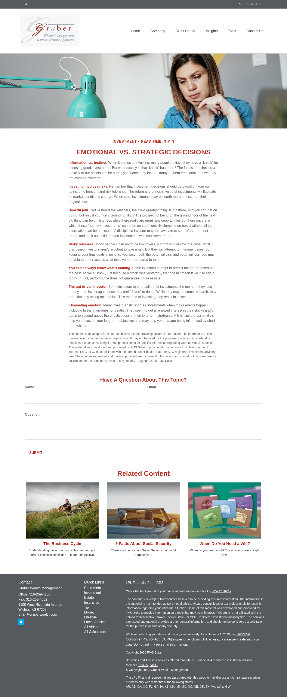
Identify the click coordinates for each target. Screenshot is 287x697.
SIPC (154, 665)
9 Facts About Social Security (143, 543)
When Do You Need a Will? (225, 543)
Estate (89, 597)
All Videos (91, 627)
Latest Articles (95, 622)
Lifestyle (90, 617)
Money (89, 612)
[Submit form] (36, 453)
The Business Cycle (62, 543)
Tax (87, 607)
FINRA (143, 665)
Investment (92, 592)
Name (29, 387)
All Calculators (95, 632)
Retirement (92, 588)
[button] (156, 31)
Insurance (91, 602)
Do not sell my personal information (160, 644)
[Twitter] (26, 4)
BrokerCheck (221, 591)
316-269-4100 (250, 4)
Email (151, 387)
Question (32, 414)
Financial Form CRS (148, 583)
